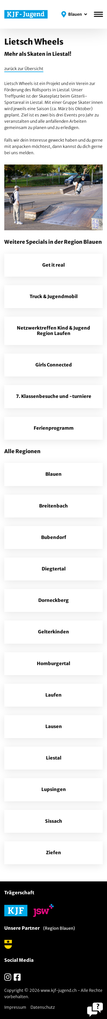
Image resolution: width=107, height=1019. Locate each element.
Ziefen (53, 852)
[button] (74, 14)
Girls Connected (53, 365)
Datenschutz (43, 1007)
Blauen (53, 474)
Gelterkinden (53, 632)
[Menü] (98, 14)
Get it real (53, 265)
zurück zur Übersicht (23, 68)
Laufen (53, 695)
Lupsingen (53, 789)
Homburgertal (53, 663)
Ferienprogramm (54, 428)
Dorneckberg (53, 600)
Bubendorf (53, 537)
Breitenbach (53, 506)
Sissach (53, 821)
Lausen (53, 726)
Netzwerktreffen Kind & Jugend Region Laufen (53, 330)
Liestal (53, 758)
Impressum (15, 1007)
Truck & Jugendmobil (54, 296)
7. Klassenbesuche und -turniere (53, 396)
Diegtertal (54, 569)
